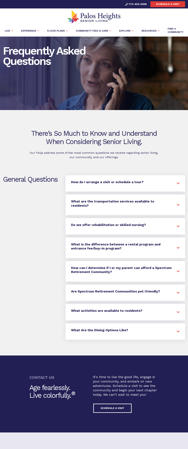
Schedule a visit (168, 4)
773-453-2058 (136, 4)
